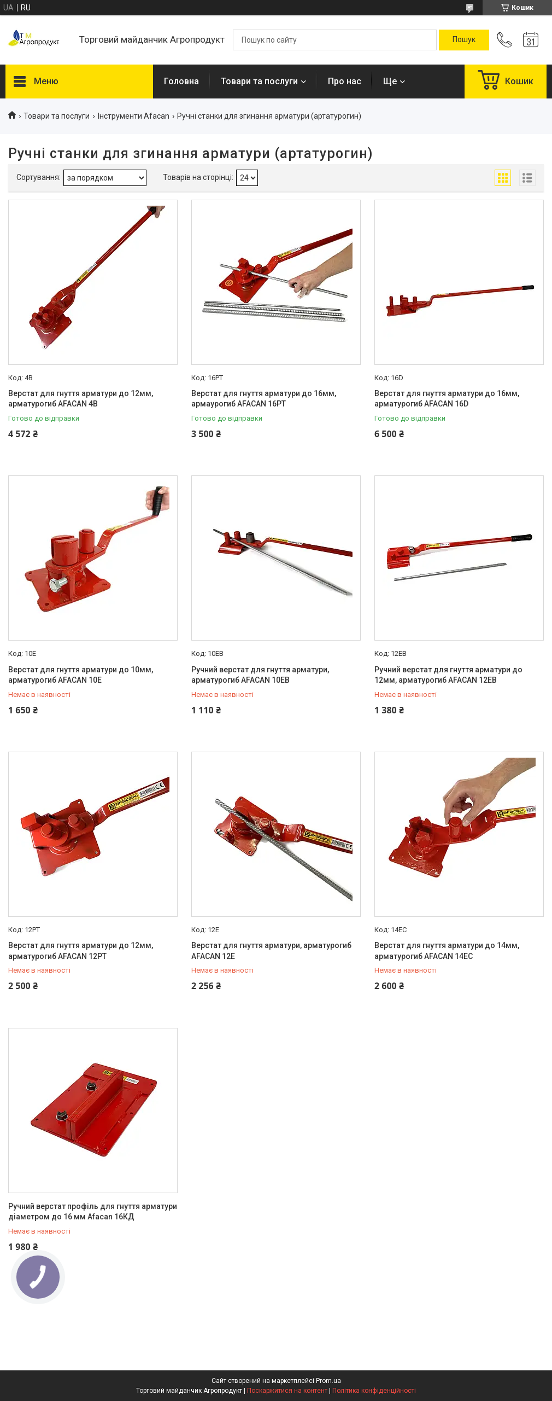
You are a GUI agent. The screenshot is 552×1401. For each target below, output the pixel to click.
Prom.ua (328, 1381)
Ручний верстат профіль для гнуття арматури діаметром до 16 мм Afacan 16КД (92, 1212)
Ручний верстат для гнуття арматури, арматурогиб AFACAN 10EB (260, 675)
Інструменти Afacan (133, 116)
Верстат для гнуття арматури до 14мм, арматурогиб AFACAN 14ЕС (446, 951)
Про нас (344, 81)
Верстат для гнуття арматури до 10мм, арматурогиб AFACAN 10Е (80, 675)
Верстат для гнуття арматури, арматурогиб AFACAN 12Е (271, 951)
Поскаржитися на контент (287, 1390)
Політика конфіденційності (374, 1390)
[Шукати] (464, 40)
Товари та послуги (259, 81)
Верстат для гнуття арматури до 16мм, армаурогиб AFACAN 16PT (263, 399)
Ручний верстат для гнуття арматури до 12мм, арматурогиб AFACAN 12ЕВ (448, 675)
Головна (181, 81)
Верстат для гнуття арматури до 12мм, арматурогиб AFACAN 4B (80, 399)
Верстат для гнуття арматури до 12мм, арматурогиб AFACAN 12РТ (80, 951)
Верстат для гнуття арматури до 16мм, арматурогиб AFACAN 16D (446, 399)
